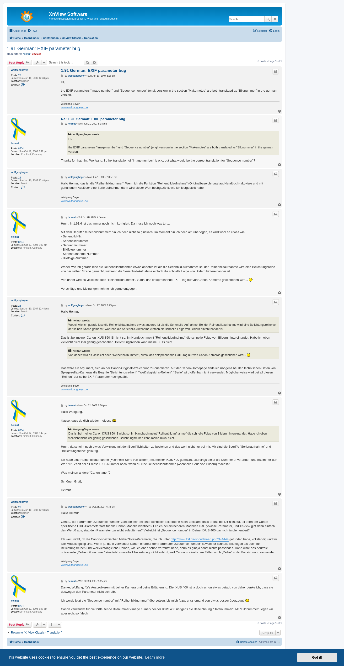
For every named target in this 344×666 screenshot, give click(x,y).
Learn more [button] (155, 657)
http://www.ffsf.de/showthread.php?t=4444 (200, 539)
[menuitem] (32, 31)
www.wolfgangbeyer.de (74, 107)
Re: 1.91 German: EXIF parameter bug (93, 119)
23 (19, 75)
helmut (27, 53)
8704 (21, 148)
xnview (36, 53)
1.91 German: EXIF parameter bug (43, 48)
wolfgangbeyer (19, 70)
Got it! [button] (317, 657)
